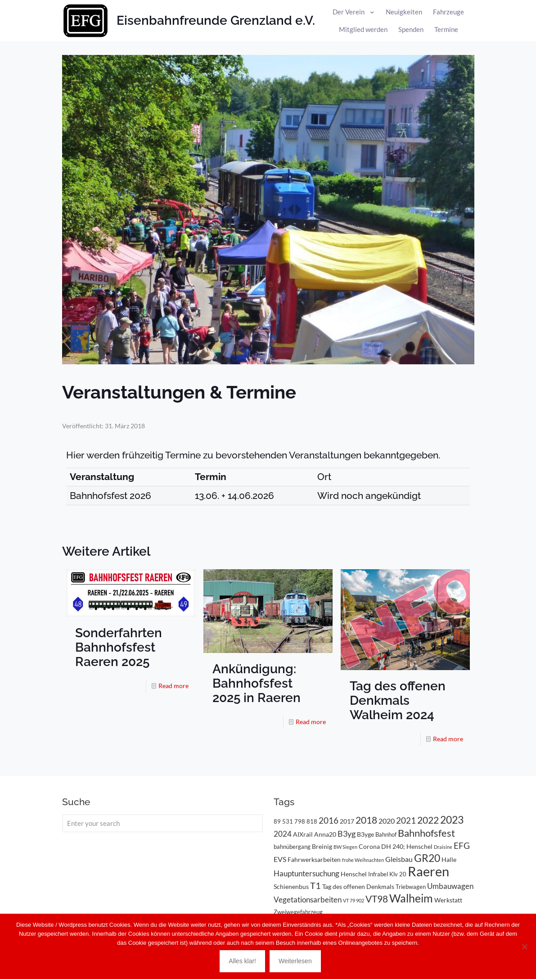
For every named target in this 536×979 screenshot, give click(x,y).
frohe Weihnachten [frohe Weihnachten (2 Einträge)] (363, 860)
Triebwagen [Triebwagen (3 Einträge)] (411, 886)
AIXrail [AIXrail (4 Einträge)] (303, 834)
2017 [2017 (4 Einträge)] (347, 821)
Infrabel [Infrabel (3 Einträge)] (378, 874)
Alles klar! (242, 961)
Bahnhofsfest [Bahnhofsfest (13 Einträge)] (426, 833)
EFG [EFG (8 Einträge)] (462, 846)
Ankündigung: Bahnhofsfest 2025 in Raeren (256, 683)
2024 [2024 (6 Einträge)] (283, 833)
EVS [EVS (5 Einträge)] (280, 859)
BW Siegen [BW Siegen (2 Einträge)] (345, 847)
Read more (173, 685)
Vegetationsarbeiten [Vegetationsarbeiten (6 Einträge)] (308, 899)
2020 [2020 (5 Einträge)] (386, 820)
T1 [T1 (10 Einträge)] (315, 885)
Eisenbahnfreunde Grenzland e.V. (216, 20)
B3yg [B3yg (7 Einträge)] (347, 833)
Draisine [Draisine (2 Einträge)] (443, 847)
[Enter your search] (162, 823)
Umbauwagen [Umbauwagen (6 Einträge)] (450, 886)
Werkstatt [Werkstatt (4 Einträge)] (448, 900)
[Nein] (524, 946)
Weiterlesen (295, 961)
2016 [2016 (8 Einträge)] (328, 820)
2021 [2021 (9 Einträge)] (406, 820)
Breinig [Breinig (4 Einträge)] (322, 846)
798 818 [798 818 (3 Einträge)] (305, 821)
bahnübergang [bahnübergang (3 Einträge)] (292, 846)
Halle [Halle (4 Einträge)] (448, 859)
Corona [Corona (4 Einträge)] (369, 846)
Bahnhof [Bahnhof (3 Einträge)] (385, 834)
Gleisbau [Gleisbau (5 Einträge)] (399, 859)
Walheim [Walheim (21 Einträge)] (411, 898)
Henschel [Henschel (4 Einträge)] (354, 874)
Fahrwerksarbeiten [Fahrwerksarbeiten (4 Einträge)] (314, 859)
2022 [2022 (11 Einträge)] (428, 819)
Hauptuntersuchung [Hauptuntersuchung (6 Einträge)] (306, 873)
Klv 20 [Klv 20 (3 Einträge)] (397, 874)
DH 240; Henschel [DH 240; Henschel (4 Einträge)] (406, 846)
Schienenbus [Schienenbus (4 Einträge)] (291, 886)
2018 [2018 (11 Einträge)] (366, 819)
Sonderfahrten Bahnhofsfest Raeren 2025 (118, 647)
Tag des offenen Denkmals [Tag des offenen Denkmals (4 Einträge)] (358, 886)
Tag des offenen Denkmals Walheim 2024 (398, 700)
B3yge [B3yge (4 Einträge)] (365, 834)
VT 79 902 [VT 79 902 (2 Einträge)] (353, 900)
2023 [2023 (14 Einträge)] (452, 820)
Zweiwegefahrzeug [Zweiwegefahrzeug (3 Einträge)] (298, 912)
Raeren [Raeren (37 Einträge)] (428, 871)
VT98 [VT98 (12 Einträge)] (376, 899)
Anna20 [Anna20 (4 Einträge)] (325, 834)
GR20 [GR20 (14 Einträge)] (427, 858)
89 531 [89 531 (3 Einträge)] (283, 821)
